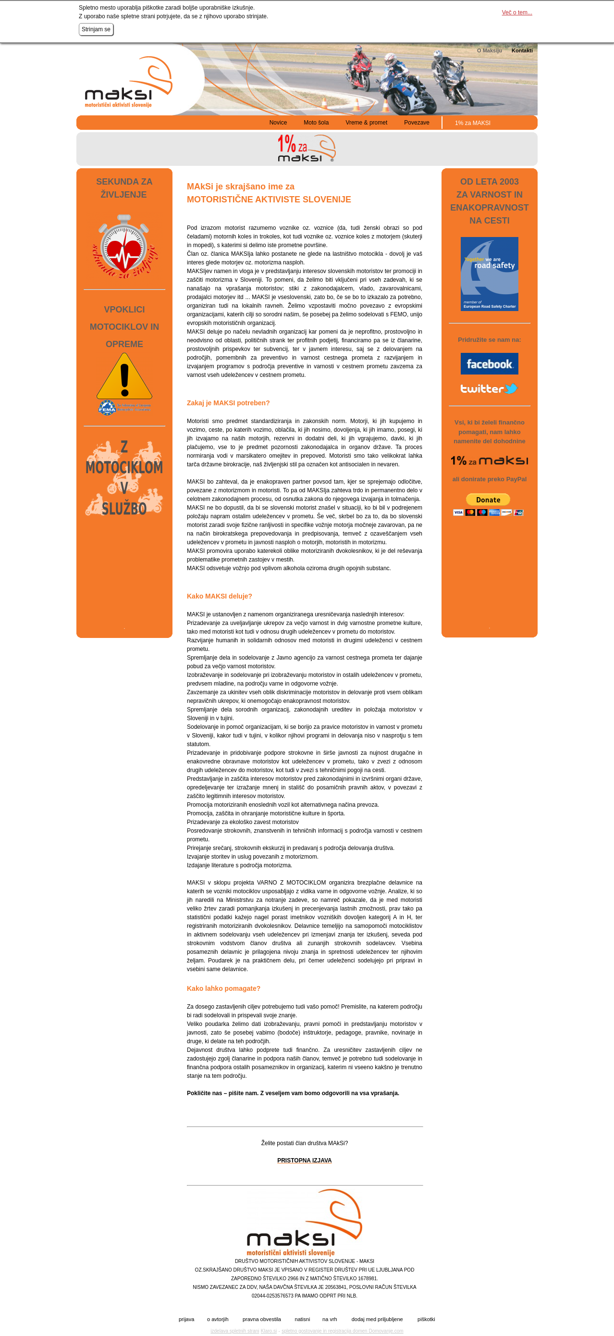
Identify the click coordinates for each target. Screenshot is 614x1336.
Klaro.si (269, 1331)
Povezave (417, 122)
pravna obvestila (262, 1319)
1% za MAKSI (473, 123)
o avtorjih (218, 1319)
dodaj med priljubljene (377, 1319)
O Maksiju (489, 50)
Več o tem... (517, 12)
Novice (278, 122)
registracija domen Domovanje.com (366, 1331)
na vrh (329, 1319)
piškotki (426, 1319)
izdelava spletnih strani (234, 1331)
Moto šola (316, 122)
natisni (302, 1319)
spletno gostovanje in (305, 1331)
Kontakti (522, 50)
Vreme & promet (366, 122)
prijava (186, 1319)
